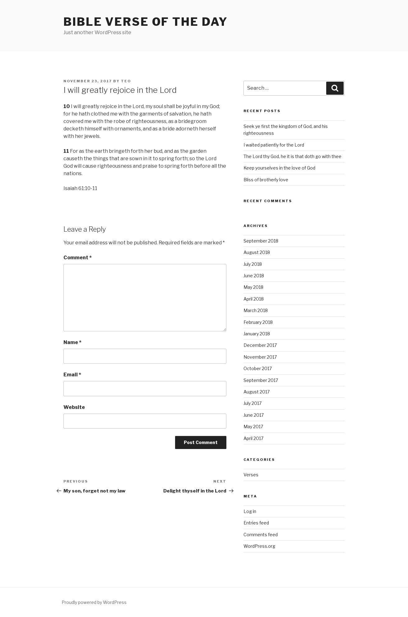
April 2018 (253, 299)
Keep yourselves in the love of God (279, 167)
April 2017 (253, 438)
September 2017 (260, 380)
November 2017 (260, 357)
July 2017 (252, 403)
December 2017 (260, 345)
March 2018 (255, 310)
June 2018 (253, 275)
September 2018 (260, 240)
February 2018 (258, 322)
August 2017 (256, 391)
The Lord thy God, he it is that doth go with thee (292, 156)
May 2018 (253, 287)
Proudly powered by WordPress (94, 602)
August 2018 (256, 252)
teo (126, 81)
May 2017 (253, 426)
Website (74, 407)
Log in (249, 511)
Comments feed (260, 534)
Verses (250, 474)
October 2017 (257, 368)
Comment (77, 258)
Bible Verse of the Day (145, 22)
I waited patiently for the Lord (273, 144)
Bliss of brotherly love (265, 179)
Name (72, 342)
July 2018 (252, 264)
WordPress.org (259, 546)
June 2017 (253, 415)
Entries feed (256, 522)
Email (72, 375)
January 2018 (256, 333)
